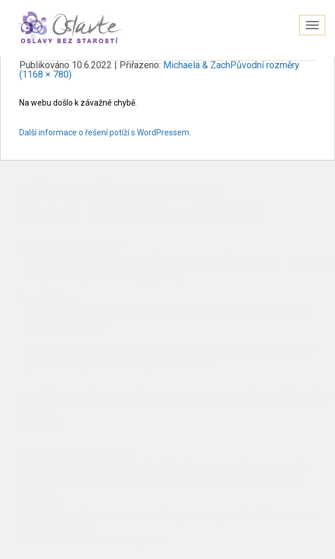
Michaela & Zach (196, 65)
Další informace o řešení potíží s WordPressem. (105, 132)
